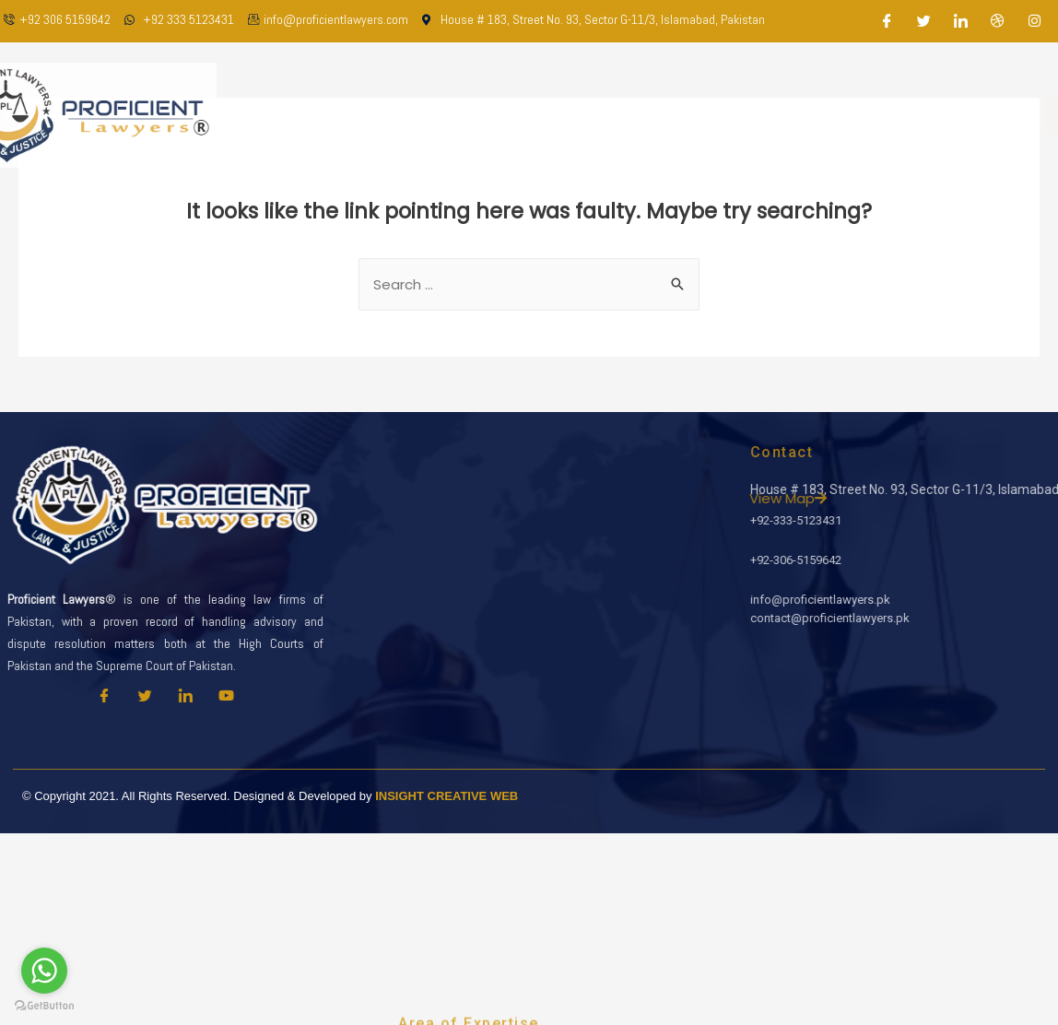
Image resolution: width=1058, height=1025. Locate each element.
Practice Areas (643, 115)
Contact (878, 115)
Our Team (532, 115)
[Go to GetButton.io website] (44, 1006)
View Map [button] (946, 498)
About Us (442, 115)
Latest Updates (771, 115)
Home (366, 115)
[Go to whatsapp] (44, 971)
